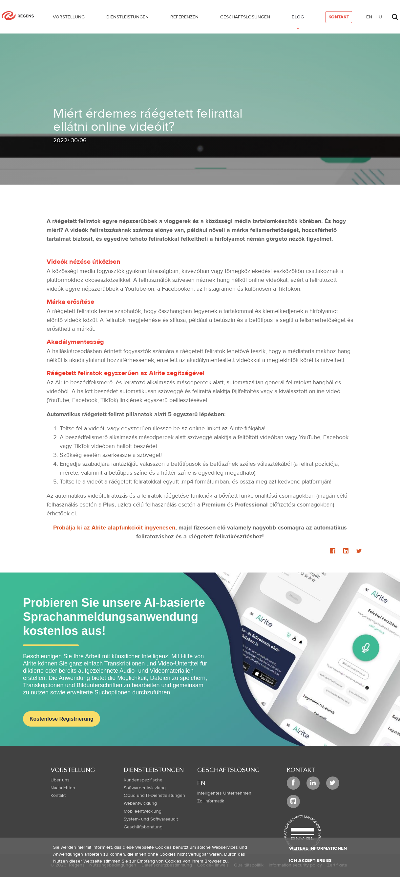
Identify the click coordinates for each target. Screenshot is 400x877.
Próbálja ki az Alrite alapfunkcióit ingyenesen (114, 527)
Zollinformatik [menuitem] (210, 801)
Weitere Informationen (318, 848)
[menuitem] (69, 18)
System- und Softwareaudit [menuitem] (151, 819)
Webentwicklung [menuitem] (140, 803)
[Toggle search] (394, 15)
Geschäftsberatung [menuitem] (143, 827)
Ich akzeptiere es (310, 861)
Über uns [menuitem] (60, 780)
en (369, 17)
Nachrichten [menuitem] (63, 788)
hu (378, 17)
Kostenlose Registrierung (62, 719)
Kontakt (301, 770)
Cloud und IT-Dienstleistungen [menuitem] (154, 795)
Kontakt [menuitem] (58, 795)
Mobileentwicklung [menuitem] (142, 811)
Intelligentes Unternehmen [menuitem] (224, 793)
